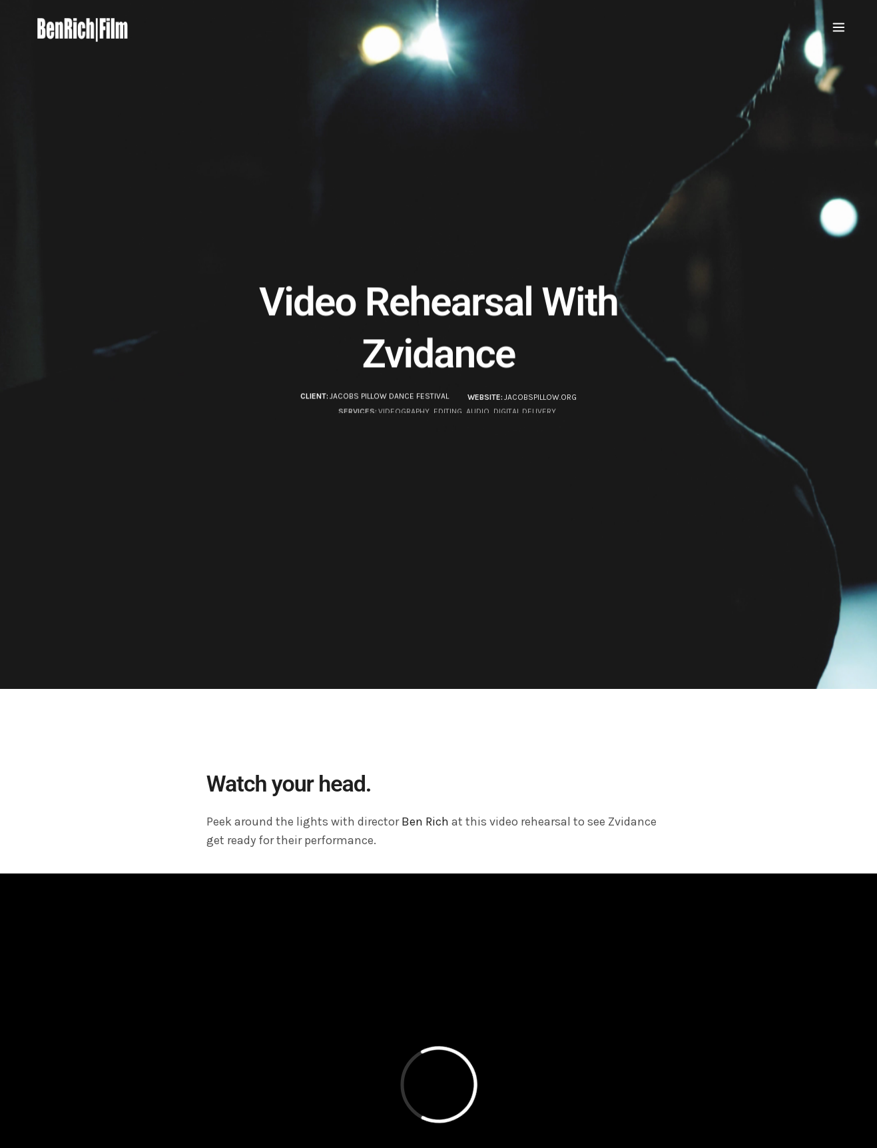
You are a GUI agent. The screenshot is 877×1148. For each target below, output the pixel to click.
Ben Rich (425, 821)
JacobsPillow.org (540, 399)
